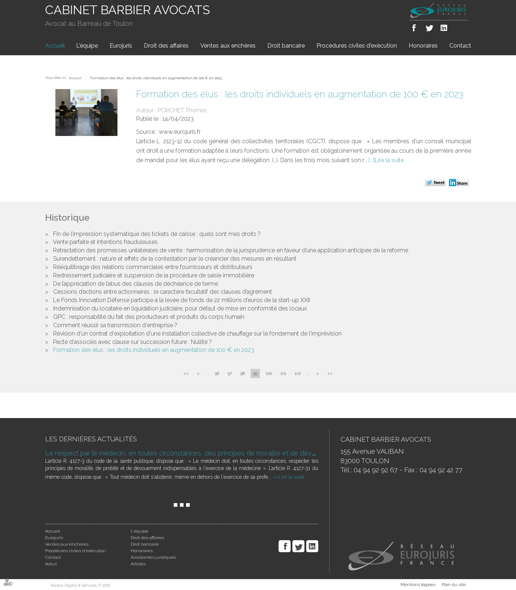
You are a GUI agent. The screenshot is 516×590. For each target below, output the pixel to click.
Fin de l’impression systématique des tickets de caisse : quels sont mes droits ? (157, 233)
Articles (138, 563)
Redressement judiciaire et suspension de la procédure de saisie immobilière (153, 275)
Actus (51, 563)
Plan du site (454, 584)
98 (242, 373)
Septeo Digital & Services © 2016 (80, 585)
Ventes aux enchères (228, 45)
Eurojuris (121, 45)
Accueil (55, 45)
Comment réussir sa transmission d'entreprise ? (115, 325)
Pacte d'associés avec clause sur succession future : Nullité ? (132, 341)
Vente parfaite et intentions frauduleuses (105, 241)
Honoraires (423, 45)
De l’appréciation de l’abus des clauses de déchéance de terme (135, 283)
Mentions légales (418, 584)
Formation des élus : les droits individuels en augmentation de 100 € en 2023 (156, 78)
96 (217, 373)
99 (255, 373)
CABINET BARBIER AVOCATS (127, 10)
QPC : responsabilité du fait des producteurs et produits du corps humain (148, 316)
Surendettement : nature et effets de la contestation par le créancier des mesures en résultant (174, 258)
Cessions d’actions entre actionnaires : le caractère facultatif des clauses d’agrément (162, 291)
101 (283, 373)
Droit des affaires (166, 45)
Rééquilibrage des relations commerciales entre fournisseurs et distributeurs (152, 267)
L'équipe (87, 45)
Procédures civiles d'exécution (356, 45)
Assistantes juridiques (153, 557)
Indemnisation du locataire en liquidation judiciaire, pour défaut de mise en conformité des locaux (180, 308)
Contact (460, 45)
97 (230, 373)
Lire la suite (389, 160)
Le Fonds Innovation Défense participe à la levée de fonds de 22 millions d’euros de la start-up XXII (181, 300)
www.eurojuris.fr (180, 131)
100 (269, 373)
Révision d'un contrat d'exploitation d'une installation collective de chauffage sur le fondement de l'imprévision (197, 333)
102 (298, 373)
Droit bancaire (286, 45)
